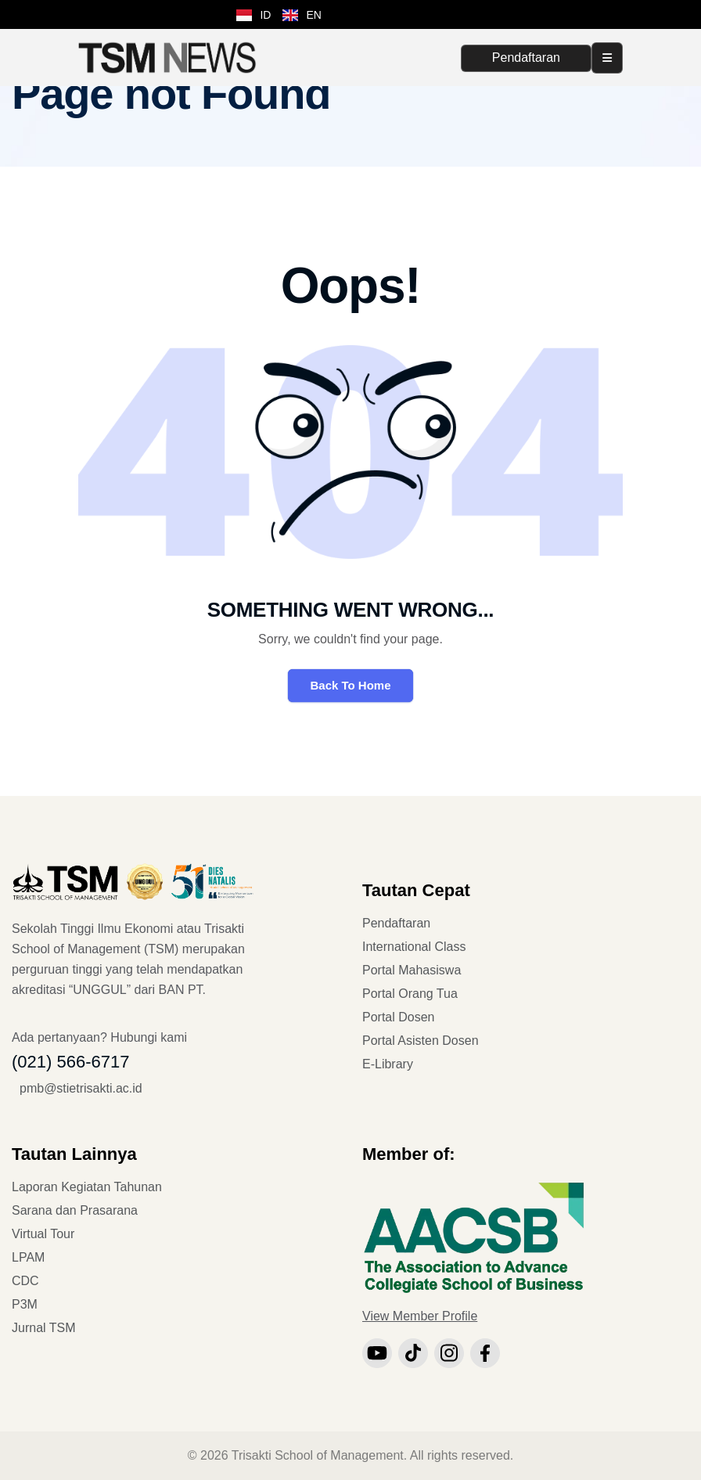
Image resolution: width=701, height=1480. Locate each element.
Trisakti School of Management (318, 1455)
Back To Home (350, 685)
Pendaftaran (526, 57)
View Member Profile (419, 1316)
